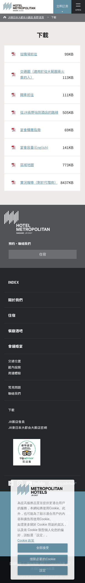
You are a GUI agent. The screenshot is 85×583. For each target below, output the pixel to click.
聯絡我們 (14, 393)
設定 (42, 570)
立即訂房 (62, 6)
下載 (11, 410)
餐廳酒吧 (15, 330)
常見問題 (14, 387)
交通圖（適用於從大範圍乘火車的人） (47, 74)
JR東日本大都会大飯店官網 (27, 427)
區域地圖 (47, 165)
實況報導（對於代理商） (47, 182)
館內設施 (14, 367)
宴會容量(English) (47, 147)
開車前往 (47, 95)
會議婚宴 (15, 346)
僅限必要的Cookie (43, 559)
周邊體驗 (14, 373)
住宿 (42, 254)
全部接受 (42, 548)
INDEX (13, 282)
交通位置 (14, 361)
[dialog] (42, 530)
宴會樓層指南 (47, 130)
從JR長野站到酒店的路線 (47, 112)
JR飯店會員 (16, 421)
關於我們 (15, 299)
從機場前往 (47, 54)
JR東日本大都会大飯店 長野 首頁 (26, 17)
